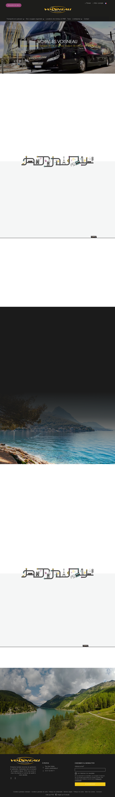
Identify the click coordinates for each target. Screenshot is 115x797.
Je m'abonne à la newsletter (85, 773)
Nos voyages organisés (34, 19)
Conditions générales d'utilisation (21, 792)
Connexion (99, 792)
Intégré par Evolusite (63, 795)
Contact (86, 19)
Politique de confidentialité (55, 792)
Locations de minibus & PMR (56, 19)
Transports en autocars (14, 19)
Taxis (69, 19)
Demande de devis (14, 5)
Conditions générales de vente (40, 792)
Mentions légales (68, 792)
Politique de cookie (79, 792)
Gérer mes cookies (90, 792)
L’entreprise (76, 19)
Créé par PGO (50, 795)
